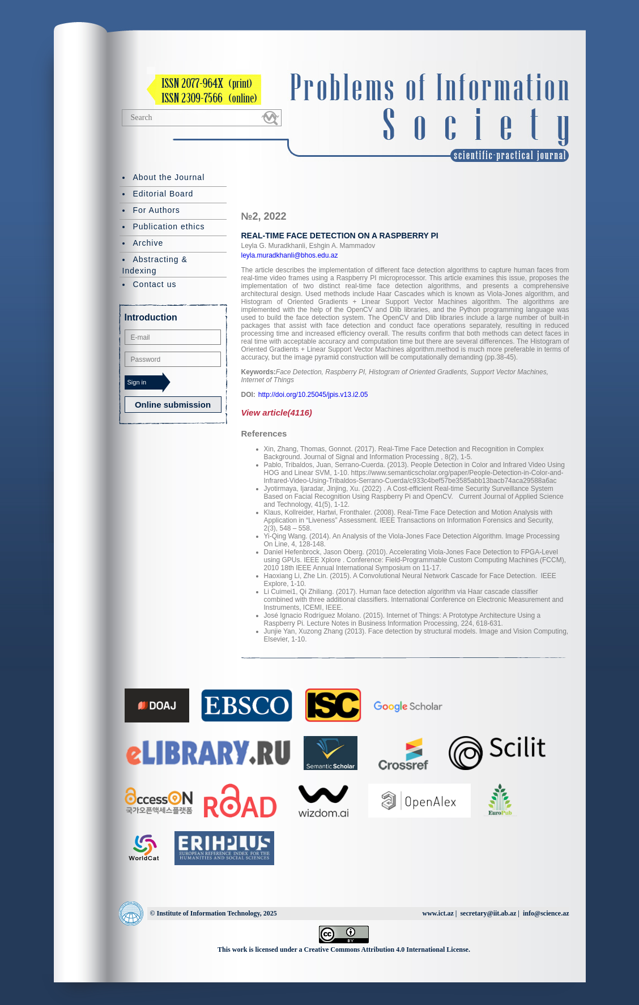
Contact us (155, 284)
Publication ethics (169, 226)
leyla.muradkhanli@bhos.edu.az (289, 255)
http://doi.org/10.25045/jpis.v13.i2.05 (313, 395)
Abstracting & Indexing (155, 265)
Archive (148, 242)
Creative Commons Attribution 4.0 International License (386, 949)
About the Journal (169, 177)
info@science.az (546, 913)
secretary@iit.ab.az (488, 913)
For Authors (156, 210)
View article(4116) (276, 412)
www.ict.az (437, 913)
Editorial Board (163, 193)
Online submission (173, 404)
